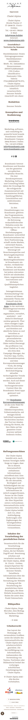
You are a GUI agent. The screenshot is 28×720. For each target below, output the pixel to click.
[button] (2, 713)
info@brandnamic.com (14, 146)
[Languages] (14, 713)
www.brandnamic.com (14, 149)
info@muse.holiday (14, 35)
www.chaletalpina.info (14, 40)
